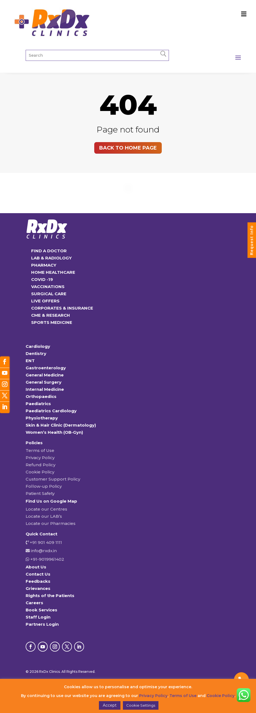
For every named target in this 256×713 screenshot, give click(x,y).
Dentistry (36, 353)
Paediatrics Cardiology (51, 410)
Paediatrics (38, 403)
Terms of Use (40, 450)
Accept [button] (110, 705)
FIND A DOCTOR (49, 250)
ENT (30, 360)
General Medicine (45, 375)
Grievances (38, 588)
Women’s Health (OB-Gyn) (54, 432)
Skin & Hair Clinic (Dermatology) (61, 425)
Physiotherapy (42, 418)
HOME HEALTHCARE (53, 272)
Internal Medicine (45, 389)
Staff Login (38, 617)
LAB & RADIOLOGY (51, 258)
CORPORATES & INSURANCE (62, 308)
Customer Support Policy (53, 479)
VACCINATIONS (47, 286)
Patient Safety (40, 493)
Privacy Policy (40, 457)
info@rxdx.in (44, 550)
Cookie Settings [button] (140, 705)
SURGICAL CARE (48, 293)
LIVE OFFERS (45, 300)
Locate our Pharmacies (51, 523)
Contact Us (38, 574)
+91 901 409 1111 (45, 542)
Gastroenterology (46, 367)
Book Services (41, 609)
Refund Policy (40, 464)
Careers (34, 602)
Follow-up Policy (44, 486)
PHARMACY (43, 265)
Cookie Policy (40, 472)
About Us (36, 567)
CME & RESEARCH (50, 315)
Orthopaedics (41, 396)
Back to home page (128, 148)
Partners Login (42, 624)
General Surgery (43, 382)
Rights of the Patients (50, 595)
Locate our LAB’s (44, 516)
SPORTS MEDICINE (51, 322)
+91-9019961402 (46, 559)
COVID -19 (42, 279)
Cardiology (38, 346)
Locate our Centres (46, 509)
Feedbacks (38, 581)
